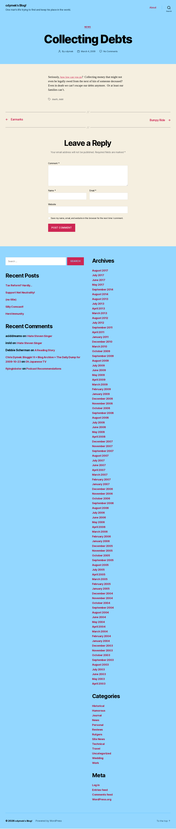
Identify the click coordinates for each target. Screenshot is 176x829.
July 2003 (99, 670)
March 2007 (100, 475)
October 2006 (102, 499)
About (152, 7)
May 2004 (99, 622)
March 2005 (100, 579)
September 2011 (103, 328)
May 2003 (99, 679)
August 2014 (101, 294)
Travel (96, 749)
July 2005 (99, 570)
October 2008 (102, 408)
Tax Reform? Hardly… (20, 286)
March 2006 (100, 532)
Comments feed (103, 795)
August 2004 (101, 613)
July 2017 (99, 275)
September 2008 (104, 413)
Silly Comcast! (15, 307)
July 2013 (99, 304)
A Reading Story (46, 350)
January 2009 (101, 394)
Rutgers (97, 734)
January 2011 (101, 337)
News (88, 27)
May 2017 (98, 285)
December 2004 (103, 594)
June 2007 (99, 465)
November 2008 (103, 404)
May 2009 (99, 375)
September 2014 (103, 290)
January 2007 (101, 484)
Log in (96, 785)
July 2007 (99, 461)
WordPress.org (102, 799)
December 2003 (103, 646)
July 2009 (99, 366)
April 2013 (99, 309)
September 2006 (104, 503)
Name (52, 191)
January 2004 (101, 641)
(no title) (11, 300)
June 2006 (99, 518)
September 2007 (104, 451)
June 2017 (99, 280)
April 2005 (99, 575)
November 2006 (103, 494)
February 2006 (102, 537)
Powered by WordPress (49, 821)
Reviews (98, 730)
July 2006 (99, 513)
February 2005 (102, 584)
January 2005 (101, 589)
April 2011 (99, 332)
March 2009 (100, 385)
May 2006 (99, 522)
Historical (98, 706)
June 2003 (99, 674)
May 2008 (99, 432)
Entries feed (100, 790)
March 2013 (100, 313)
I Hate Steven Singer (41, 336)
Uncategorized (102, 753)
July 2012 (99, 323)
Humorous (99, 711)
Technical (98, 744)
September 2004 (104, 608)
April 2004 (99, 627)
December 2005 (103, 546)
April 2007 (99, 470)
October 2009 (102, 351)
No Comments (111, 52)
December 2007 (103, 442)
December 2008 (103, 399)
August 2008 (101, 418)
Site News (99, 739)
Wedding (98, 758)
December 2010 (103, 342)
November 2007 (103, 446)
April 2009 (99, 380)
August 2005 (101, 565)
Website (52, 204)
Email (92, 191)
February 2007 (102, 480)
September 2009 (104, 356)
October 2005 (101, 556)
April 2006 (99, 527)
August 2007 (101, 456)
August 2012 (101, 318)
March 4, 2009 (88, 52)
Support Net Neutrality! (22, 293)
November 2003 (103, 651)
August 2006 (101, 508)
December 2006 (103, 489)
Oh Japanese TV (51, 362)
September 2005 (104, 560)
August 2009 (101, 361)
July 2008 (99, 423)
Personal (98, 725)
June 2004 (99, 617)
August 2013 (101, 299)
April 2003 (99, 684)
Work (96, 763)
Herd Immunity (16, 314)
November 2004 (103, 598)
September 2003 (104, 660)
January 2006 (101, 541)
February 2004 (102, 636)
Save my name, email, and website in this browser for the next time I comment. (87, 219)
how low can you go (71, 78)
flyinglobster (14, 369)
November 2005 (103, 551)
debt (61, 100)
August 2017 (101, 271)
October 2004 (102, 603)
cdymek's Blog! (17, 5)
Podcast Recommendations (46, 369)
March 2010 (100, 347)
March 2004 (100, 632)
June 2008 (99, 427)
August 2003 (101, 665)
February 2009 (102, 389)
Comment (54, 164)
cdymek (69, 52)
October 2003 (101, 655)
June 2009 (99, 370)
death (55, 100)
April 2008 (99, 437)
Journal (97, 715)
